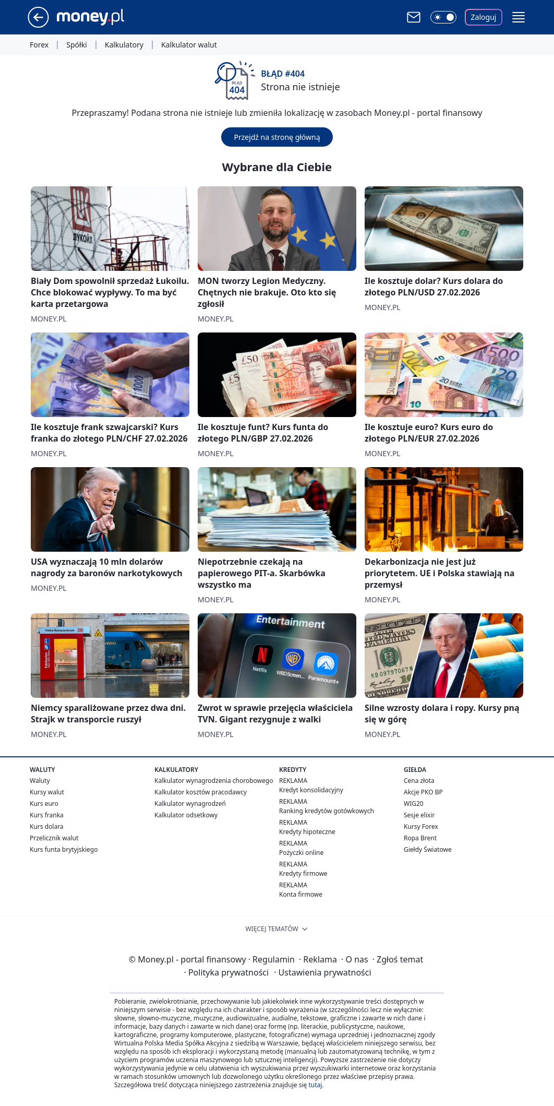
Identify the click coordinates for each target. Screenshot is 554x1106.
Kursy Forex (421, 826)
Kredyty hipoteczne (307, 831)
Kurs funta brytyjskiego (64, 849)
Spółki (76, 45)
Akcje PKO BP (423, 792)
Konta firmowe (300, 894)
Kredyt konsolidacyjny (311, 790)
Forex (39, 45)
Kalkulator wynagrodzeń (190, 803)
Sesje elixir (419, 815)
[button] (518, 17)
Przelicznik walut (54, 838)
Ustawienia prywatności (322, 972)
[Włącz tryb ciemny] (443, 17)
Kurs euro (44, 803)
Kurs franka (47, 815)
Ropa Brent (420, 838)
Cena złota (419, 780)
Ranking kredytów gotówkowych (326, 810)
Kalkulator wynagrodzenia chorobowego (213, 780)
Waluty (40, 780)
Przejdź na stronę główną (277, 137)
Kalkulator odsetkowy (186, 815)
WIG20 (414, 803)
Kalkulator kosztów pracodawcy (200, 792)
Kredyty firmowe (303, 873)
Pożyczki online (301, 852)
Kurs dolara (47, 826)
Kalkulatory (124, 45)
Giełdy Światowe (428, 849)
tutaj (315, 1084)
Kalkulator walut (189, 45)
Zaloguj (484, 17)
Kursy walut (47, 792)
